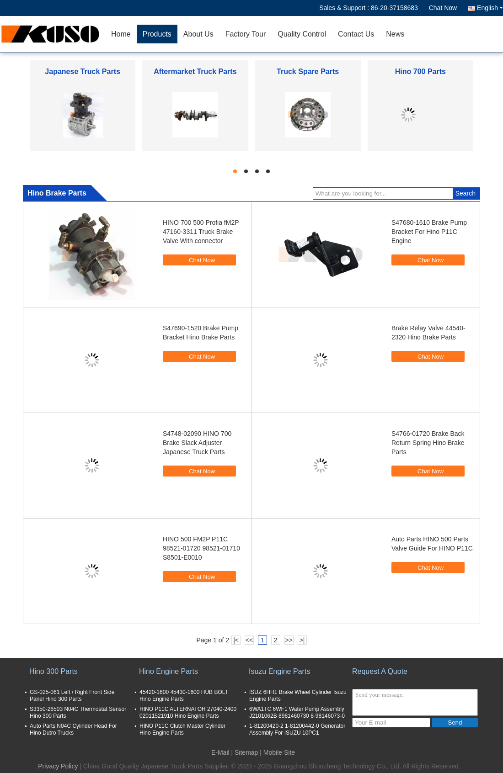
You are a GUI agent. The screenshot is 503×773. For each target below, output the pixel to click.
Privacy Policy (58, 766)
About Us (198, 34)
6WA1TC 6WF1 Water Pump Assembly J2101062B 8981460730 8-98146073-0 (297, 712)
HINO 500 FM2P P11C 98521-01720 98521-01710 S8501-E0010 (201, 548)
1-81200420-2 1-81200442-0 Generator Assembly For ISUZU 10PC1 (297, 729)
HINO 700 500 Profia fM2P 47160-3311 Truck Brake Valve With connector (201, 231)
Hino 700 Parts (420, 71)
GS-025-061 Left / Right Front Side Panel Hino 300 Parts (72, 695)
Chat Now (443, 7)
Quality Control (302, 34)
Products (157, 34)
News (395, 34)
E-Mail (220, 752)
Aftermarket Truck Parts (195, 71)
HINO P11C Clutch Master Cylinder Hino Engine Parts (182, 729)
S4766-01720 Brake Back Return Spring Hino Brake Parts (428, 442)
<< (249, 640)
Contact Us (356, 34)
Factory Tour (245, 34)
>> (288, 640)
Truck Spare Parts (308, 71)
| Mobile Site (277, 752)
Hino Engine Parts (168, 671)
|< (236, 640)
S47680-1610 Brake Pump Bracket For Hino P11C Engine (429, 231)
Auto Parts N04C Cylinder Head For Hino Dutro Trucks (73, 729)
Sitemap (246, 752)
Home (121, 34)
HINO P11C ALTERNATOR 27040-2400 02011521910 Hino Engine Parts (187, 712)
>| (302, 640)
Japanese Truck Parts (82, 71)
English (490, 7)
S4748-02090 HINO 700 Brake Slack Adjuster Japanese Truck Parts (197, 442)
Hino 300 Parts (53, 671)
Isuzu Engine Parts (279, 671)
